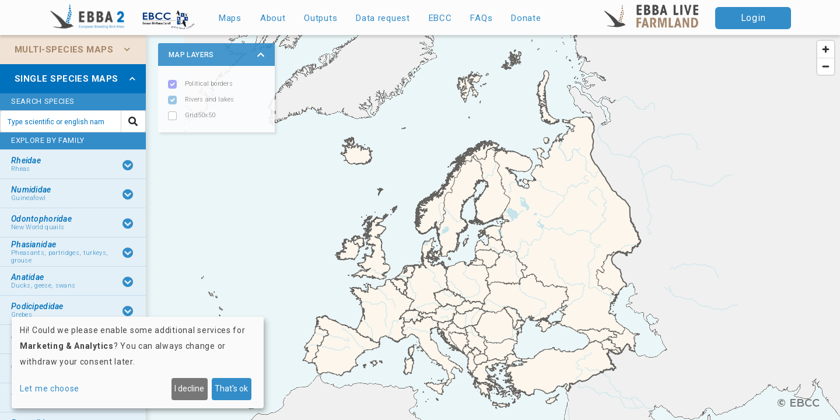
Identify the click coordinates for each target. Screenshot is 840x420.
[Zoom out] (825, 66)
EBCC (440, 18)
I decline (189, 388)
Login (753, 17)
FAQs (481, 18)
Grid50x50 (200, 115)
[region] (420, 227)
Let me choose (49, 388)
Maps (230, 18)
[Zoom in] (825, 49)
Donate (526, 18)
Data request (383, 18)
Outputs (320, 18)
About (273, 18)
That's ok (231, 388)
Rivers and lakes (210, 99)
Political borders (209, 84)
